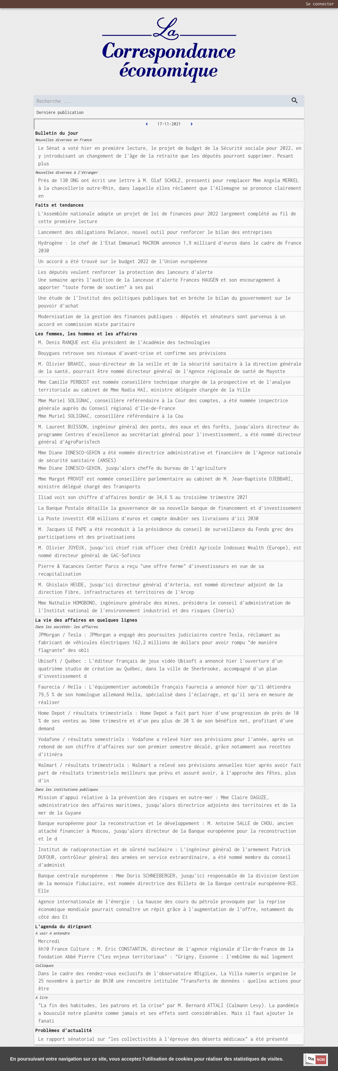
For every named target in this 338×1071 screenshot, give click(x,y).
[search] (169, 101)
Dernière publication (60, 112)
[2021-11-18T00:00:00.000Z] (191, 124)
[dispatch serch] (294, 100)
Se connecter (320, 3)
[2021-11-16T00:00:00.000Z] (146, 124)
